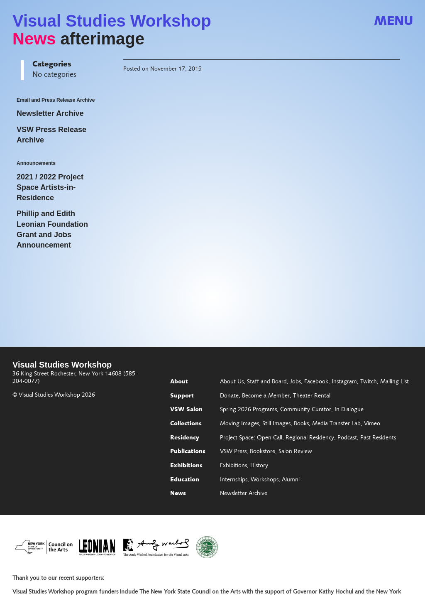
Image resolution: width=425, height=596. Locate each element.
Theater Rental (311, 396)
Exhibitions (186, 466)
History (259, 466)
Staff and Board (267, 382)
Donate (229, 396)
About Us (232, 382)
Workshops (264, 480)
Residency (184, 438)
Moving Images (239, 424)
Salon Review (295, 452)
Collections (186, 424)
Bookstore (262, 452)
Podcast (347, 438)
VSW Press (233, 452)
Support (182, 396)
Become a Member (266, 396)
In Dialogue (349, 410)
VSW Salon (186, 410)
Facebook (316, 382)
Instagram (344, 382)
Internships (233, 480)
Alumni (291, 480)
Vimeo (372, 424)
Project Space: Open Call (251, 438)
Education (184, 480)
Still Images (276, 424)
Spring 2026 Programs (248, 410)
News (34, 38)
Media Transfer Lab (336, 424)
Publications (187, 452)
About (179, 382)
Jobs (295, 382)
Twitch (368, 382)
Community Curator (305, 410)
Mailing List (394, 382)
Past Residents (378, 438)
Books (301, 424)
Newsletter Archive (243, 494)
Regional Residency (310, 438)
